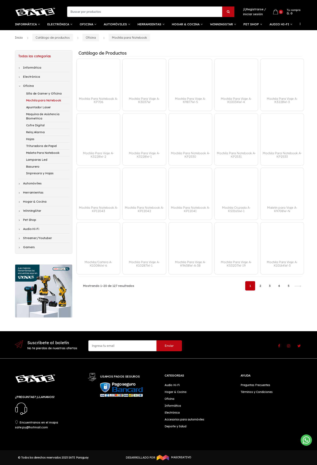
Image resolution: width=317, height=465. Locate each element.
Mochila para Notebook (129, 37)
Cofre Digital (35, 125)
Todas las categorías (34, 56)
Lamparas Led (36, 160)
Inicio (19, 37)
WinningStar (221, 24)
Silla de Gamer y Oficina (44, 93)
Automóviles (115, 24)
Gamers (27, 247)
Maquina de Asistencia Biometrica (42, 116)
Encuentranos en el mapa (36, 422)
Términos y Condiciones (257, 392)
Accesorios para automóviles (184, 419)
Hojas (30, 139)
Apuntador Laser (38, 107)
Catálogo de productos (53, 37)
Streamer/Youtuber (35, 238)
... (299, 24)
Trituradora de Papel (41, 146)
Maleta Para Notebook (42, 153)
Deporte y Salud (175, 426)
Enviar (169, 346)
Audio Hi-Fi (279, 24)
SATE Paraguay (79, 457)
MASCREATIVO (173, 457)
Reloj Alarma (35, 132)
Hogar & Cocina (186, 24)
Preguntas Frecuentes (255, 385)
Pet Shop (251, 24)
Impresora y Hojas (40, 173)
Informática (26, 24)
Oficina (86, 24)
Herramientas (149, 24)
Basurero (33, 166)
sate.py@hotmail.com (31, 427)
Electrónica (58, 24)
